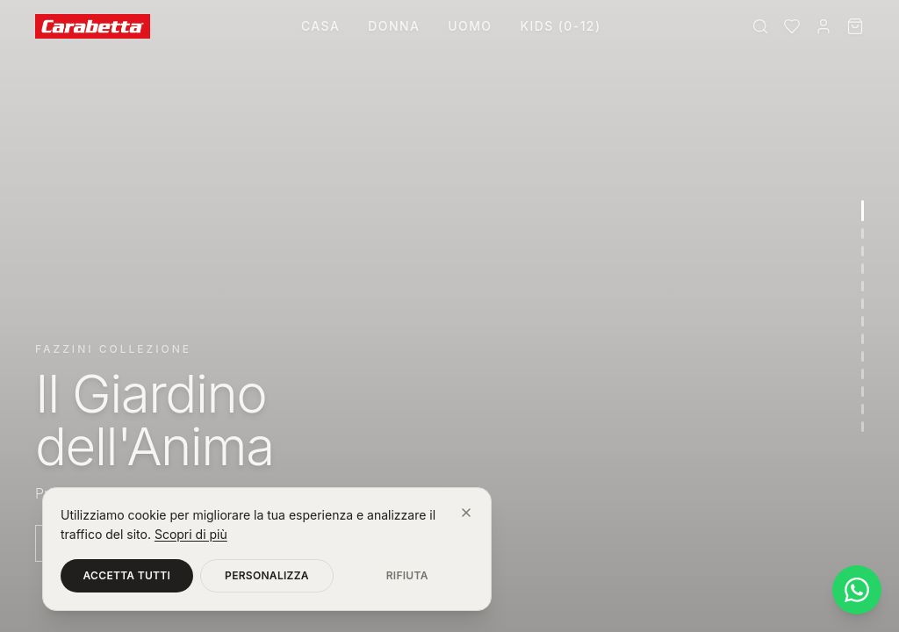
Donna (394, 25)
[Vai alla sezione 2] (862, 233)
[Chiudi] (466, 513)
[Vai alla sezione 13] (862, 426)
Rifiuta (407, 575)
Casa (320, 25)
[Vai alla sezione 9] (862, 356)
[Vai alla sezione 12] (862, 409)
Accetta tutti (127, 575)
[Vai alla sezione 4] (862, 268)
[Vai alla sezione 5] (862, 286)
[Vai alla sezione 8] (862, 339)
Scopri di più (191, 534)
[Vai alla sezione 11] (862, 391)
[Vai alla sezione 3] (862, 251)
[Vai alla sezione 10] (862, 374)
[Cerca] (760, 26)
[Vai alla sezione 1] (862, 210)
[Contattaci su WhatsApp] (856, 589)
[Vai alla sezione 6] (862, 303)
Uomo (470, 25)
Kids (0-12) (560, 25)
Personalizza (267, 575)
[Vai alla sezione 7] (862, 321)
